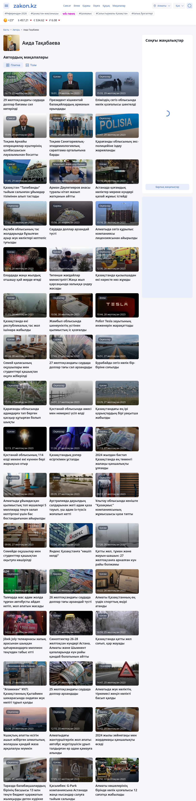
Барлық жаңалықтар (167, 186)
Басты (6, 29)
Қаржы (86, 5)
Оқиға (96, 5)
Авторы (16, 29)
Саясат (67, 5)
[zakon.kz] (25, 6)
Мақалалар (118, 5)
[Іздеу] (190, 6)
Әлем (77, 5)
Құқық (106, 5)
